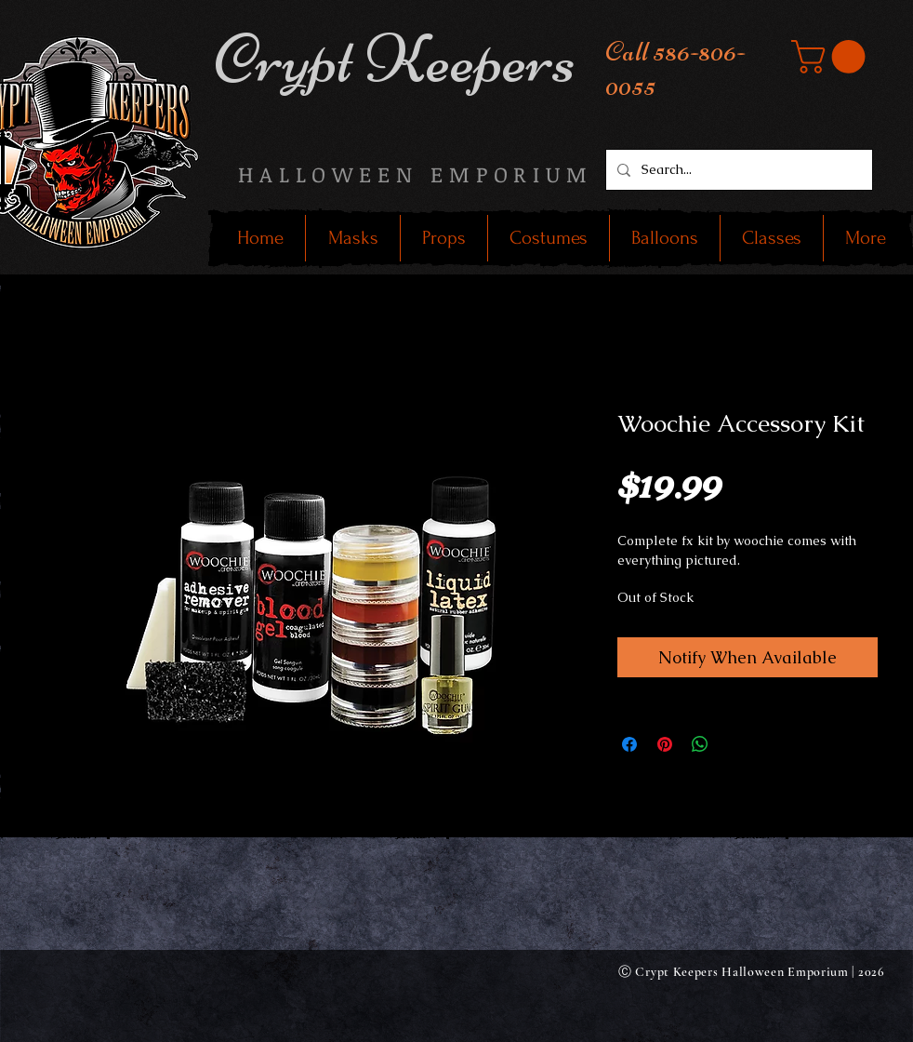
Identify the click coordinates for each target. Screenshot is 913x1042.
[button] (832, 56)
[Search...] (737, 170)
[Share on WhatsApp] (700, 744)
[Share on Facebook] (629, 744)
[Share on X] (735, 744)
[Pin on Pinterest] (665, 744)
